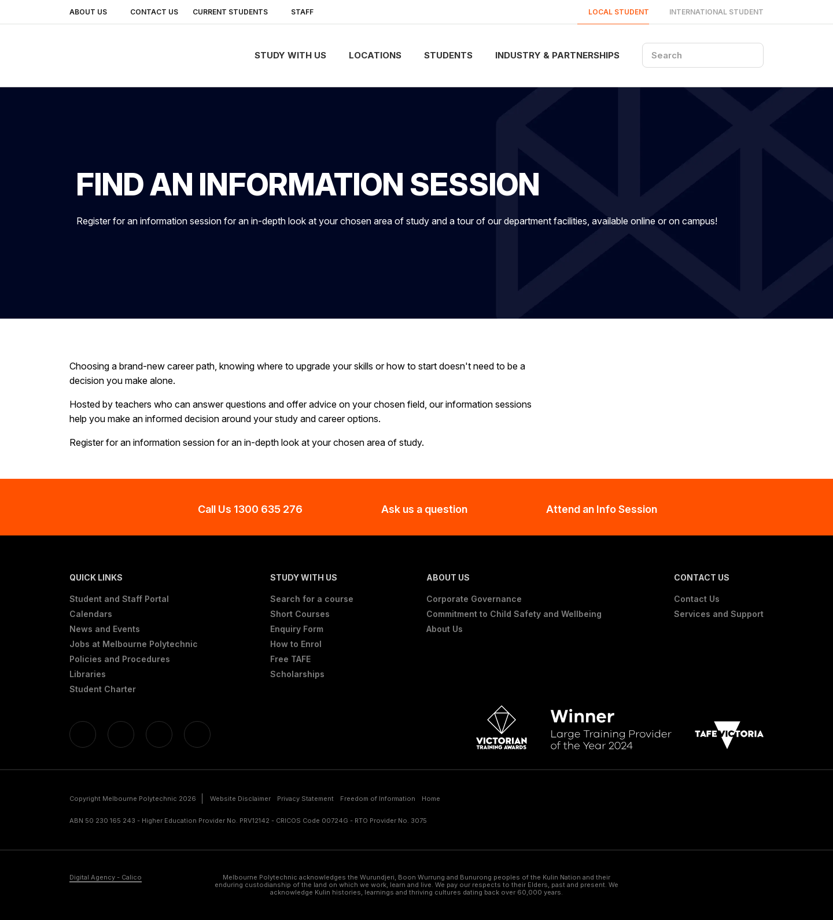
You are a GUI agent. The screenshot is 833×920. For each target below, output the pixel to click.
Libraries (87, 674)
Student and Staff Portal (119, 599)
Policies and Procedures (119, 659)
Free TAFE (290, 659)
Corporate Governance (474, 599)
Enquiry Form (296, 629)
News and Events (104, 629)
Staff (306, 12)
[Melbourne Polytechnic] (127, 55)
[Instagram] (197, 734)
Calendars (90, 614)
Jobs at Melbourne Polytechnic (133, 644)
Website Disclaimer (240, 799)
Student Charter (102, 689)
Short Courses (300, 614)
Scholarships (297, 674)
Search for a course (311, 599)
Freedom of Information (377, 799)
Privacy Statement (305, 799)
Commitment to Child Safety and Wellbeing (514, 614)
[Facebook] (82, 734)
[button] (133, 577)
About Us (92, 12)
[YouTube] (159, 734)
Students (448, 55)
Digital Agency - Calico (105, 877)
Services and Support (719, 614)
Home (431, 799)
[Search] (703, 55)
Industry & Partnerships (557, 55)
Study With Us (290, 55)
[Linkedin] (121, 734)
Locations (375, 55)
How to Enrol (296, 644)
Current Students (235, 12)
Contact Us (154, 12)
